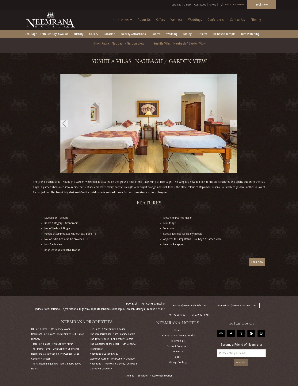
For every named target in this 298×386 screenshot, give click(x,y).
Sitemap (129, 375)
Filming (255, 20)
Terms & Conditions (177, 346)
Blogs (178, 357)
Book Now (261, 4)
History (78, 34)
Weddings (195, 20)
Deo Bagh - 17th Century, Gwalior (46, 34)
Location (109, 34)
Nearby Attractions (133, 34)
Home (177, 330)
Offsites (202, 34)
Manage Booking (178, 362)
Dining (187, 34)
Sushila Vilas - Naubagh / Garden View (180, 43)
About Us (144, 20)
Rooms (156, 34)
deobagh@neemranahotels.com (189, 305)
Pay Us (212, 4)
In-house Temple (224, 34)
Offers (160, 20)
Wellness (176, 20)
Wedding (172, 34)
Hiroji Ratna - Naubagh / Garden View (118, 43)
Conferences (216, 20)
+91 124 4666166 (231, 4)
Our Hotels (122, 19)
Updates (176, 4)
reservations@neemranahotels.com (236, 305)
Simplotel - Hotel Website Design (155, 375)
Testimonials (178, 341)
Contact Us (200, 4)
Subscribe (241, 362)
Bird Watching (250, 34)
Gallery (187, 4)
